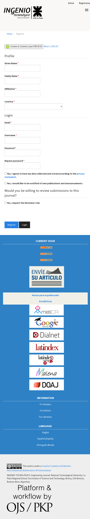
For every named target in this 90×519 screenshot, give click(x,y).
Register (11, 224)
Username (22, 138)
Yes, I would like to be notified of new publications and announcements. (44, 183)
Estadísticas (45, 301)
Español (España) (45, 438)
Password (22, 151)
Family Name (22, 79)
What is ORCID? (51, 46)
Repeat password (22, 164)
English (45, 432)
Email (22, 126)
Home (9, 33)
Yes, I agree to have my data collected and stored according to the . (45, 175)
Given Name (22, 66)
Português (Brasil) (45, 445)
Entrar (71, 3)
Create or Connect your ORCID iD (24, 47)
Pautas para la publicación (45, 295)
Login (24, 224)
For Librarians (45, 416)
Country (34, 105)
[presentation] (28, 213)
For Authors (45, 410)
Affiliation (22, 92)
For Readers (45, 404)
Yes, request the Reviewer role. (22, 202)
